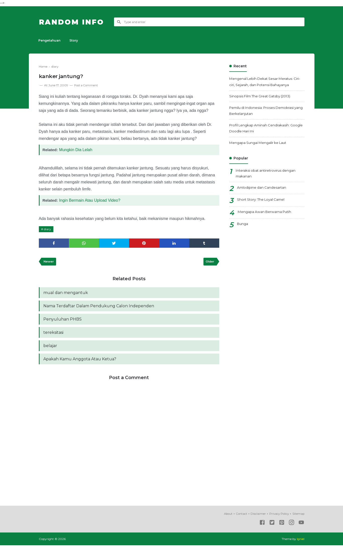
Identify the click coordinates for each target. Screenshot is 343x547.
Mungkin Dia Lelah (76, 149)
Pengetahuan (50, 40)
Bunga (243, 224)
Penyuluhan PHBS (62, 320)
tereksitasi (53, 333)
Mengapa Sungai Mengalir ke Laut (259, 142)
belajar (50, 347)
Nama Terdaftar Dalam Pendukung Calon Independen (98, 306)
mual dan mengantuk (65, 293)
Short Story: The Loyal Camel (262, 200)
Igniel (300, 540)
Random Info (73, 22)
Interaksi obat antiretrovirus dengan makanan (267, 173)
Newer (49, 262)
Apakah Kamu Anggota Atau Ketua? (79, 360)
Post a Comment (86, 85)
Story (75, 40)
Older (209, 262)
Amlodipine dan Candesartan (262, 188)
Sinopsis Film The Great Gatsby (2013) (262, 96)
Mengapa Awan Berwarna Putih (266, 212)
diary (47, 229)
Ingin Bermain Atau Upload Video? (90, 200)
